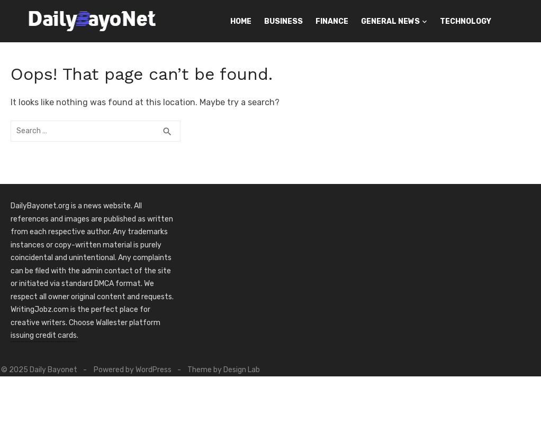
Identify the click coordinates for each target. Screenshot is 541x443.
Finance (331, 21)
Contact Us (360, 47)
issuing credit (34, 335)
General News (390, 21)
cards (67, 335)
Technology (465, 21)
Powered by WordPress (137, 369)
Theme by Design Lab (229, 369)
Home (240, 21)
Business (283, 21)
